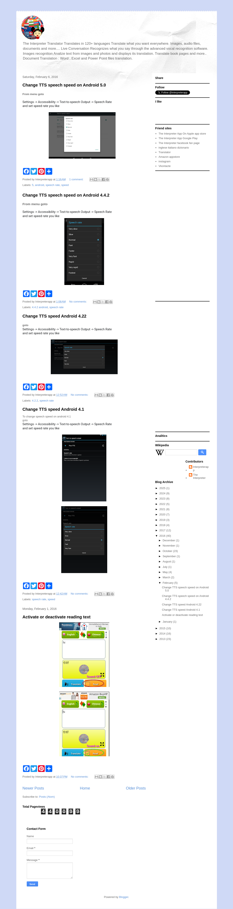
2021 (162, 509)
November (169, 545)
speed (65, 185)
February (168, 582)
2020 (162, 514)
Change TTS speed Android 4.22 (55, 316)
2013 (162, 639)
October (168, 551)
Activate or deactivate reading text (57, 617)
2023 (162, 498)
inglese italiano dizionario (174, 147)
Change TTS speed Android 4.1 (53, 409)
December (169, 540)
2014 (162, 633)
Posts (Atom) (47, 796)
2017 (162, 530)
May (165, 572)
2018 (162, 525)
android (39, 185)
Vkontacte (165, 166)
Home (85, 788)
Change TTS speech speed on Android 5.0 (64, 85)
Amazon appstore (169, 156)
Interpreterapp (201, 468)
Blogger (123, 897)
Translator (165, 152)
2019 (162, 519)
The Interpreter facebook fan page (179, 143)
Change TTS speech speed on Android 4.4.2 (66, 195)
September (170, 556)
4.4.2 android (40, 307)
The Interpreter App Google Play (178, 138)
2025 (162, 488)
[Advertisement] (177, 235)
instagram (165, 161)
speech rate (53, 185)
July (165, 566)
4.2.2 (35, 400)
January (168, 621)
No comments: (78, 301)
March (167, 577)
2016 (162, 535)
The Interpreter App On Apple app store (182, 133)
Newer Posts (33, 788)
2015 (162, 628)
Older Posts (136, 788)
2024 (162, 493)
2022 (162, 504)
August (167, 561)
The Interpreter (199, 476)
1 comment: (76, 179)
